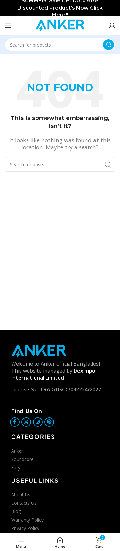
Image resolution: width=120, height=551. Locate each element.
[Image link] (39, 350)
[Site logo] (60, 24)
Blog (16, 511)
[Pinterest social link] (49, 422)
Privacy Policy (25, 528)
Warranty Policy (27, 520)
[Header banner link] (60, 8)
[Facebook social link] (15, 422)
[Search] (60, 44)
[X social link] (26, 422)
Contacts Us (23, 503)
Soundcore (22, 459)
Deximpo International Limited (53, 374)
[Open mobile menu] (8, 25)
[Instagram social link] (38, 422)
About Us (20, 495)
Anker (17, 451)
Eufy (15, 467)
